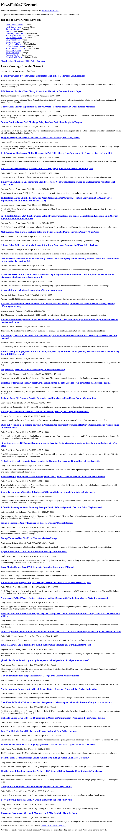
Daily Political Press (13, 44)
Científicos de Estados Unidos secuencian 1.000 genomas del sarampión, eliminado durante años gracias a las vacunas (56, 702)
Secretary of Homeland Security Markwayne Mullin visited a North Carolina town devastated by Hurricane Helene (56, 383)
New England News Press (15, 36)
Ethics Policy (30, 61)
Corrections (41, 61)
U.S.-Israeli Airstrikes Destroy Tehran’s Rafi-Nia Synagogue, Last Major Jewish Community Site (47, 168)
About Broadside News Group (12, 61)
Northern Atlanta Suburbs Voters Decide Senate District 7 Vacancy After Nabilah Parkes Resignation (49, 689)
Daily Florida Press (13, 42)
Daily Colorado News (14, 38)
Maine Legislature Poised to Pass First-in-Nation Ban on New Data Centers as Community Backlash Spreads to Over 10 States (61, 631)
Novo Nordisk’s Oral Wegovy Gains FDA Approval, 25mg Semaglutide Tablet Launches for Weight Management (54, 598)
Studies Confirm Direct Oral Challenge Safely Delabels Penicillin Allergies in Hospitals (42, 122)
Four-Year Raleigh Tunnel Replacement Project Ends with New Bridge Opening (39, 731)
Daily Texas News (13, 40)
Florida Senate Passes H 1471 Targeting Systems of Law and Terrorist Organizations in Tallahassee (48, 744)
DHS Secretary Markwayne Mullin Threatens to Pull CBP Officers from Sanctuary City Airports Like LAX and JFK (56, 153)
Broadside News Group (50, 11)
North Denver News (13, 27)
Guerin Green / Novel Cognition (53, 826)
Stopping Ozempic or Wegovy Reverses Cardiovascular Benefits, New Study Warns (40, 137)
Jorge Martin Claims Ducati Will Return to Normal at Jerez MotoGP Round (37, 567)
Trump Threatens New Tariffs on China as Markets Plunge (29, 538)
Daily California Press (14, 46)
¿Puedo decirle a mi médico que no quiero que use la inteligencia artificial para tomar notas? (45, 660)
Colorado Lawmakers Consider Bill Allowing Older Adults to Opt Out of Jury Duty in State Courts (48, 492)
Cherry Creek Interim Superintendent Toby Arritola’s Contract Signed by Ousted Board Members (48, 106)
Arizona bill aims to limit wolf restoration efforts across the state (31, 290)
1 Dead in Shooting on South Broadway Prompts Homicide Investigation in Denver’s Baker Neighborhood (51, 507)
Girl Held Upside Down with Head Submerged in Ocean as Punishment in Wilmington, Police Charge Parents (53, 718)
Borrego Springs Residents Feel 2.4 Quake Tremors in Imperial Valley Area (36, 799)
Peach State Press (12, 53)
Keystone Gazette (12, 55)
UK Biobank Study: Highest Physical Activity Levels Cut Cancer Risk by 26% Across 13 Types (46, 582)
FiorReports (10, 31)
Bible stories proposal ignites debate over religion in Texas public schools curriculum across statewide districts (53, 476)
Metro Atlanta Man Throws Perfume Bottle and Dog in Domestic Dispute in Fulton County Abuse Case (50, 232)
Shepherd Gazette (12, 29)
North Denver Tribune (14, 25)
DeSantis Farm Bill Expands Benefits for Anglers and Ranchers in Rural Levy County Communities (48, 398)
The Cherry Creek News (15, 33)
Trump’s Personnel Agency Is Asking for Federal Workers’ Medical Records (37, 523)
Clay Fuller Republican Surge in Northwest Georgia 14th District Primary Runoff (40, 675)
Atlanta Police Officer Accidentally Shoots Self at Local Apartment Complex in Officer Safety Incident (49, 245)
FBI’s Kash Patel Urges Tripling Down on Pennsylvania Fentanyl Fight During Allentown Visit (46, 644)
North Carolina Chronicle (15, 48)
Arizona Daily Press (13, 51)
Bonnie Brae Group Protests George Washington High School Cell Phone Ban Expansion (43, 76)
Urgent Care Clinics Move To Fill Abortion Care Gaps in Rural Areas (34, 551)
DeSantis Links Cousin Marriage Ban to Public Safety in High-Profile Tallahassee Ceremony (45, 757)
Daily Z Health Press (14, 57)
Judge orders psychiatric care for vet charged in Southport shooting (33, 369)
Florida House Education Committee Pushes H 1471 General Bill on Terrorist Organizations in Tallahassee (51, 771)
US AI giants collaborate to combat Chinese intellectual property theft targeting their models (45, 411)
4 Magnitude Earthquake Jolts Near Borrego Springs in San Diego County (36, 786)
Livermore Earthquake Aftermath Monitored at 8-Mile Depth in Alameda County (40, 813)
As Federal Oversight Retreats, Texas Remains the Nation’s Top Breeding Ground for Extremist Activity (50, 461)
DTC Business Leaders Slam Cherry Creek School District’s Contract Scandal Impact (42, 91)
